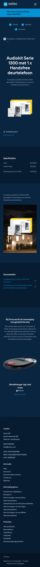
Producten (11, 39)
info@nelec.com (9, 447)
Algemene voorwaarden (12, 561)
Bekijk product (20, 394)
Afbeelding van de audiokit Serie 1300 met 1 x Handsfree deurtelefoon (17, 286)
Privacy (25, 561)
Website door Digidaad (15, 563)
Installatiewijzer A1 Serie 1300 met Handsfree (16, 280)
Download (7, 135)
